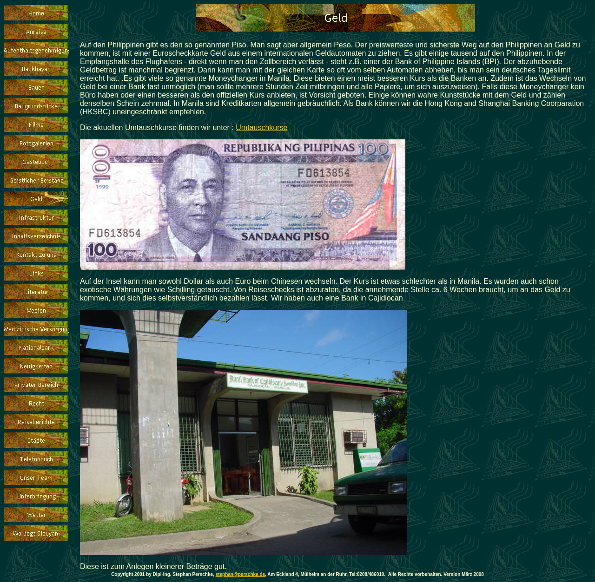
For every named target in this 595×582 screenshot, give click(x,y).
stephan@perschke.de (240, 574)
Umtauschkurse (261, 127)
